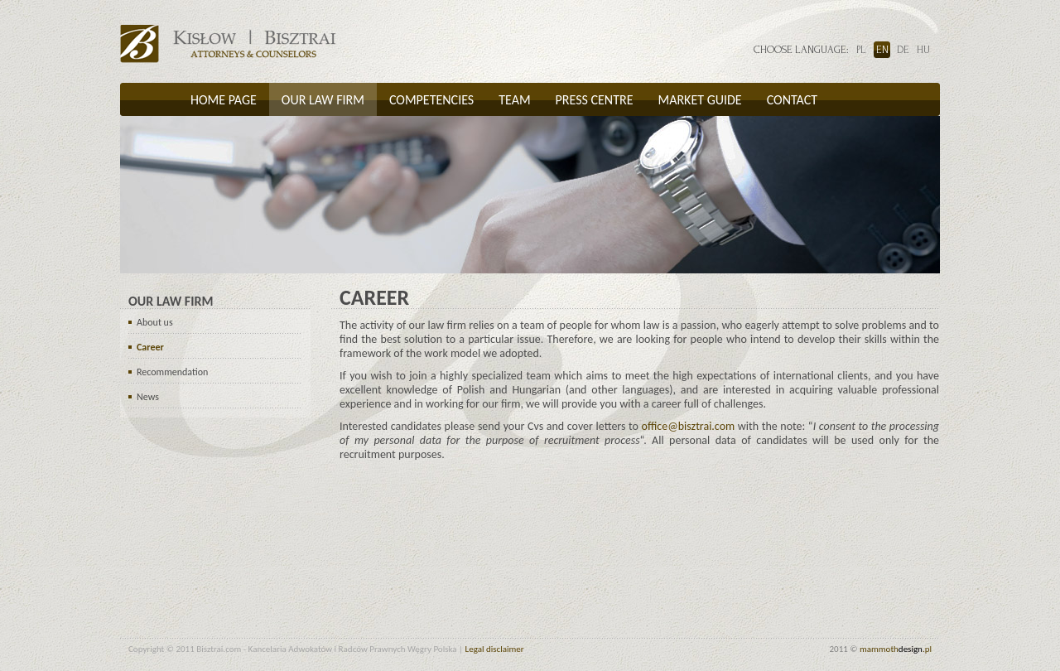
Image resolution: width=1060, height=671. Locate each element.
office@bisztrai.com (688, 426)
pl (861, 50)
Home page (223, 100)
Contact (792, 100)
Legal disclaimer (494, 649)
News (148, 397)
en (882, 50)
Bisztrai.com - (228, 44)
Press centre (595, 100)
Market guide (699, 100)
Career (150, 347)
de (903, 50)
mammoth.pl (896, 649)
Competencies (431, 100)
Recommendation (172, 372)
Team (514, 100)
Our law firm (323, 100)
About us (155, 322)
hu (923, 50)
